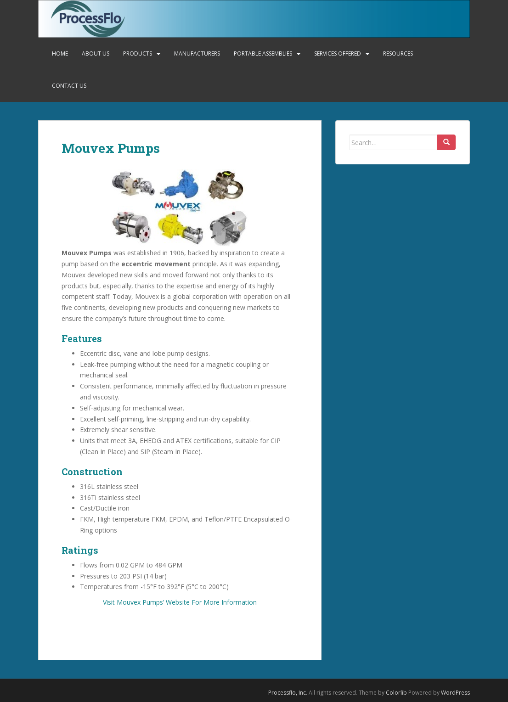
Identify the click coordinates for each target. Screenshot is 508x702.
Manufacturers (197, 53)
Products (137, 53)
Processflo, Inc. (287, 692)
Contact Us (69, 86)
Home (60, 53)
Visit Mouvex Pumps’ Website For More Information (180, 602)
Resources (398, 53)
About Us (95, 53)
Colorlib (396, 692)
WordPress (455, 692)
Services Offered (337, 53)
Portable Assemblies (263, 53)
